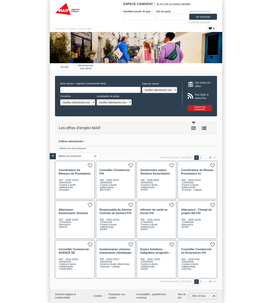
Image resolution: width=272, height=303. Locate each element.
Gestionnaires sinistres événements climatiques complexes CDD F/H (116, 253)
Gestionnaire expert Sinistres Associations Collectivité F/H (155, 174)
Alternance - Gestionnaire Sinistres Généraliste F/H (73, 213)
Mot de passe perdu (200, 11)
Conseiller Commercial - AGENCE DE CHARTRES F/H (74, 253)
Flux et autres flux (202, 96)
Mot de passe (163, 11)
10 (210, 157)
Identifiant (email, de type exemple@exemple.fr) (139, 11)
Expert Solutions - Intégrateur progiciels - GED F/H (155, 253)
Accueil (71, 29)
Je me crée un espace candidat (173, 3)
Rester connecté (201, 22)
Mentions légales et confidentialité (65, 296)
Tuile (193, 128)
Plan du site (182, 296)
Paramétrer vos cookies (116, 296)
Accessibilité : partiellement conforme (151, 296)
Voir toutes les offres (202, 84)
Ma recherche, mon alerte (86, 67)
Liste (204, 128)
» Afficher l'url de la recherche (72, 148)
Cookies (98, 296)
